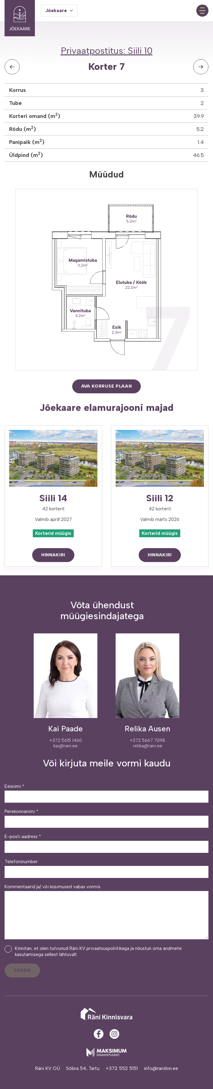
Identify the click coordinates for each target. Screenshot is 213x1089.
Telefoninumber (21, 861)
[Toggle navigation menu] (202, 11)
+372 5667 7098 (147, 740)
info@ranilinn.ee (161, 1068)
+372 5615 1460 (65, 740)
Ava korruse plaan (106, 386)
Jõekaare (56, 10)
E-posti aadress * (23, 836)
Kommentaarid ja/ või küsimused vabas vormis (52, 886)
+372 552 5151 (122, 1068)
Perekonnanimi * (21, 811)
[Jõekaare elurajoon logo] (20, 10)
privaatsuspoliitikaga (107, 948)
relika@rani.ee (147, 746)
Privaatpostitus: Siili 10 (107, 50)
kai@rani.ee (65, 746)
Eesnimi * (14, 786)
